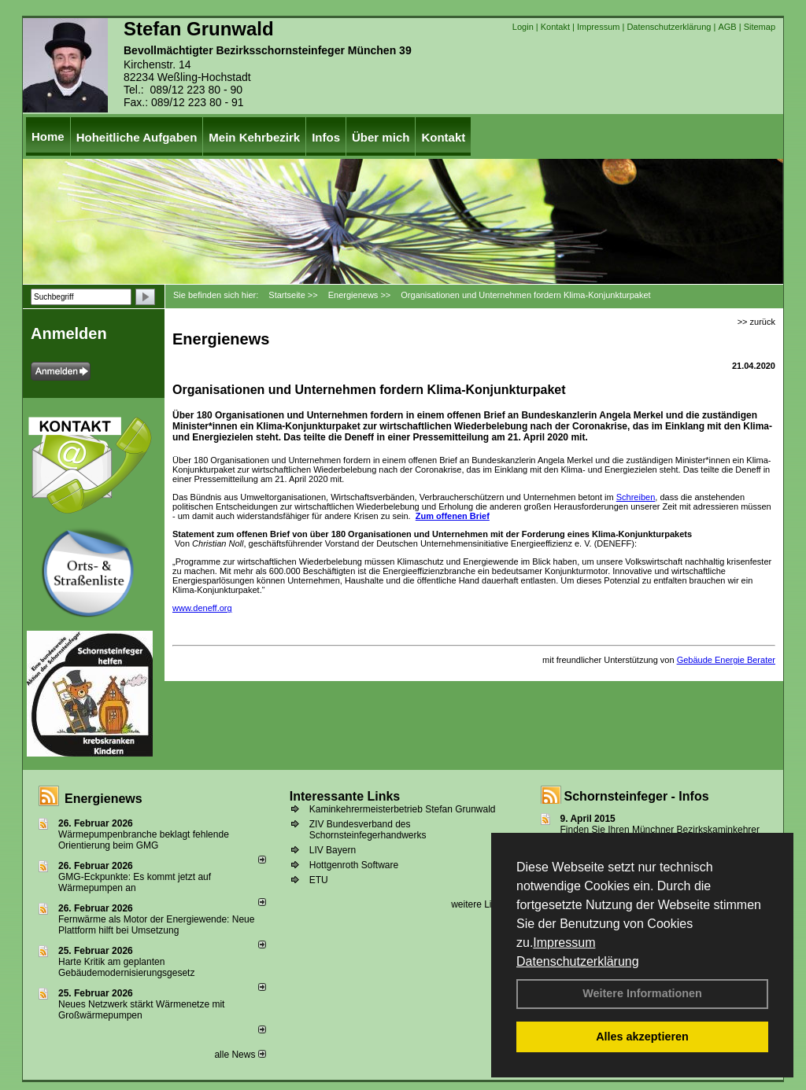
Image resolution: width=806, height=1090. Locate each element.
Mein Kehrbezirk (254, 137)
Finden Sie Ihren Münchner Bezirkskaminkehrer (660, 829)
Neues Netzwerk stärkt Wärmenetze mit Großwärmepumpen (141, 1010)
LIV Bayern (332, 850)
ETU (318, 880)
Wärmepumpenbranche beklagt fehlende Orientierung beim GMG (143, 840)
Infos (326, 137)
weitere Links (483, 904)
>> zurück (756, 321)
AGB (727, 26)
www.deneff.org (202, 608)
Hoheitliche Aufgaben (137, 137)
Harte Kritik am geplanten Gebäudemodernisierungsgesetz (126, 967)
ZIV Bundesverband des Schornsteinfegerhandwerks (368, 830)
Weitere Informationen (642, 993)
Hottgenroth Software (353, 865)
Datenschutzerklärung (577, 961)
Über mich (380, 137)
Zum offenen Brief (453, 516)
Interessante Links (345, 796)
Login (523, 26)
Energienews (103, 798)
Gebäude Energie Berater (726, 660)
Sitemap (759, 26)
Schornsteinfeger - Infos (636, 796)
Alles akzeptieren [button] (642, 1036)
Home (48, 136)
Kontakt (555, 26)
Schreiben (636, 497)
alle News (239, 1054)
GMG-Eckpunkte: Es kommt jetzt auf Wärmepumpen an (134, 882)
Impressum (564, 942)
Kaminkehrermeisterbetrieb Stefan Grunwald (402, 809)
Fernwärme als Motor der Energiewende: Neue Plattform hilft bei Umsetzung (156, 925)
